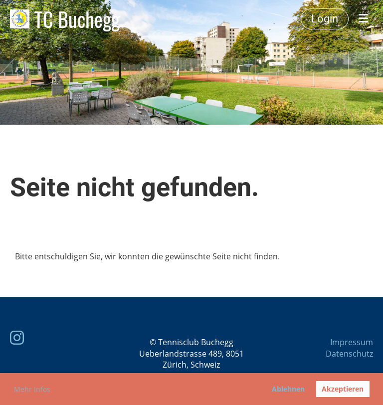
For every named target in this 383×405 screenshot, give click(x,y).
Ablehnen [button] (288, 389)
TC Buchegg (77, 19)
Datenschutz (349, 353)
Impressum (351, 342)
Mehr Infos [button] (32, 389)
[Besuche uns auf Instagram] (17, 337)
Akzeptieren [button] (343, 389)
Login (324, 18)
